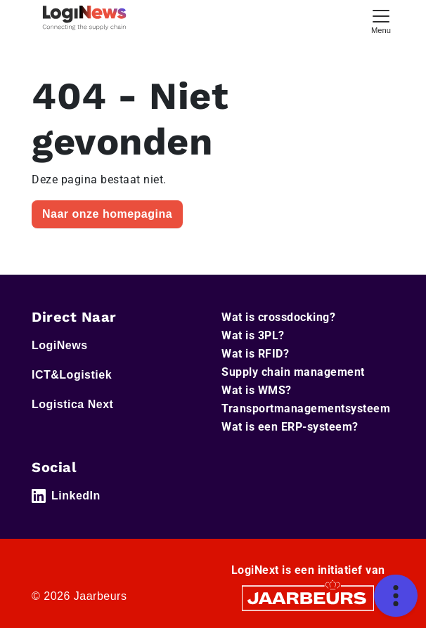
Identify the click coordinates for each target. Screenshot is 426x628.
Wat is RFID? (255, 353)
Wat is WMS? (256, 390)
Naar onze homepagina (107, 214)
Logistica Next (72, 404)
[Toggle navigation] (381, 20)
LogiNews (60, 345)
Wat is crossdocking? (278, 317)
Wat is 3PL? (253, 335)
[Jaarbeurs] (308, 597)
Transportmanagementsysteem (305, 408)
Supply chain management (293, 372)
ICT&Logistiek (72, 375)
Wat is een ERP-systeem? (290, 426)
